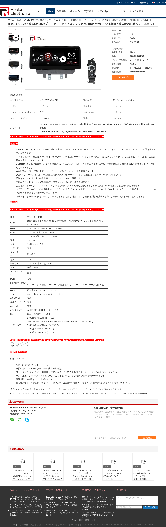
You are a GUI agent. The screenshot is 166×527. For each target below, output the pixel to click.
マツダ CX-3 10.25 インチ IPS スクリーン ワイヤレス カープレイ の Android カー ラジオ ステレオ (53, 476)
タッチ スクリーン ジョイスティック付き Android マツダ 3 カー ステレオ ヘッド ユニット (26, 512)
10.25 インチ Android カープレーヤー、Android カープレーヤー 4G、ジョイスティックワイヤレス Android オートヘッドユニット (62, 393)
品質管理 (88, 11)
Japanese (160, 2)
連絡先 (125, 77)
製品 (50, 11)
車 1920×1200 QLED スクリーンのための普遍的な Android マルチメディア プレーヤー (98, 515)
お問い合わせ (104, 11)
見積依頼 (144, 2)
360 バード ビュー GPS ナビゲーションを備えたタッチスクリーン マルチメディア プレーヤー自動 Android (98, 499)
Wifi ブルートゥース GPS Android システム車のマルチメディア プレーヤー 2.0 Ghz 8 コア (97, 507)
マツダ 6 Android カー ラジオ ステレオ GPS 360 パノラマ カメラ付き (112, 474)
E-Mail (74, 520)
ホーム (40, 11)
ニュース (120, 11)
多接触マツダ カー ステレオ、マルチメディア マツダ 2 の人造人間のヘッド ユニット (62, 512)
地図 (81, 520)
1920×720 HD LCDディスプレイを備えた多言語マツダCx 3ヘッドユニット (62, 498)
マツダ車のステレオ (57, 490)
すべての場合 (136, 11)
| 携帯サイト (90, 520)
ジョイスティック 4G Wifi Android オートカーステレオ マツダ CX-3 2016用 (143, 474)
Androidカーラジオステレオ (37, 20)
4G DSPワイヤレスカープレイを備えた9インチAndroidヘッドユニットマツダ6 (82, 474)
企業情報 (61, 11)
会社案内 (75, 11)
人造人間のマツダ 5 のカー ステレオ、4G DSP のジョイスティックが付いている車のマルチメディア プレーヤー (22, 477)
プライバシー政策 (19, 525)
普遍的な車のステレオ (94, 490)
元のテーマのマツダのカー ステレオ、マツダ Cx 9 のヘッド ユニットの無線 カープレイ (61, 504)
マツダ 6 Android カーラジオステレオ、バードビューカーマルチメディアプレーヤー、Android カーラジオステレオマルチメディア (69, 389)
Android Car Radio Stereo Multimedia (132, 393)
